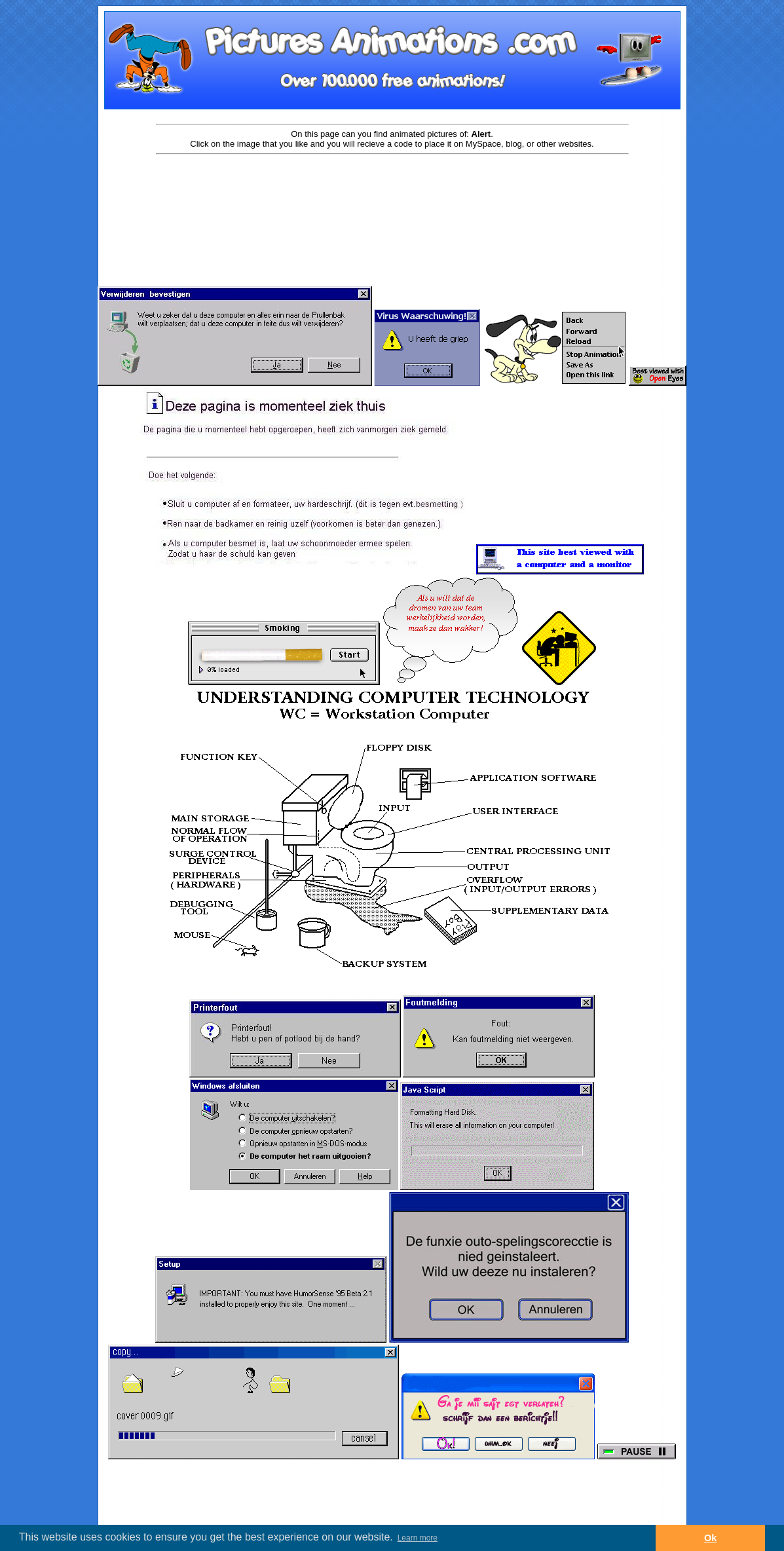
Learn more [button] (418, 1537)
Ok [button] (710, 1538)
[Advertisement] (392, 197)
